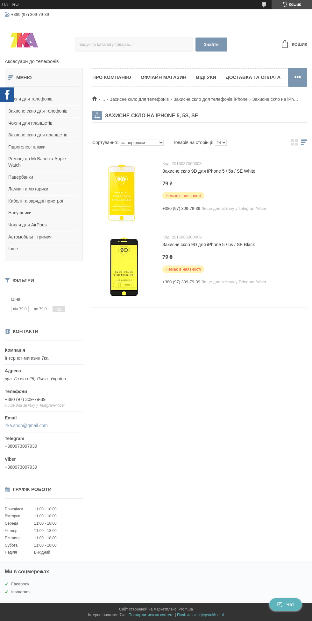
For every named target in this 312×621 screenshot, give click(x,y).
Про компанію (111, 77)
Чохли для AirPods (27, 224)
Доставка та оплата (253, 77)
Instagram (20, 592)
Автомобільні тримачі (30, 236)
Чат (285, 604)
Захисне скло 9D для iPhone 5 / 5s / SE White (208, 171)
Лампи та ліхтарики (28, 188)
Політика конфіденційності (200, 615)
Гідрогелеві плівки (27, 146)
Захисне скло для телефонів (37, 111)
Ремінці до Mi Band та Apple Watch (37, 162)
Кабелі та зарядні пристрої (35, 201)
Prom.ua (186, 609)
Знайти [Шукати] (211, 44)
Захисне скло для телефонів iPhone (211, 99)
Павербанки (20, 177)
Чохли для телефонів (30, 98)
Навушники (20, 212)
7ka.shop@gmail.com (26, 425)
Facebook (20, 584)
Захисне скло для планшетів (37, 134)
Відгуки (206, 77)
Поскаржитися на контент (151, 615)
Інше (13, 248)
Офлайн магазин (164, 77)
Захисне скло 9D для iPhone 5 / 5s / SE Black (208, 244)
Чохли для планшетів (30, 123)
